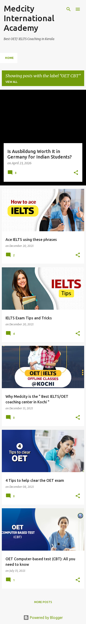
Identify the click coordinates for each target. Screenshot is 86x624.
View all (11, 81)
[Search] (68, 9)
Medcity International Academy (29, 18)
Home (9, 57)
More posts (43, 602)
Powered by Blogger (43, 617)
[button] (76, 173)
